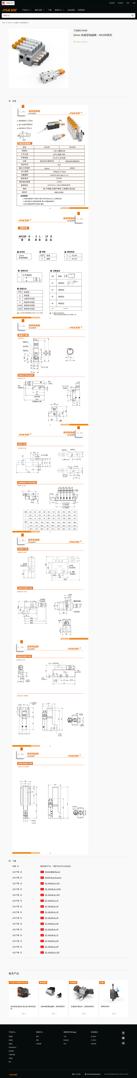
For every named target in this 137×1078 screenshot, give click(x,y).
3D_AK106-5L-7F (51, 935)
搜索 (132, 15)
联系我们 (120, 3)
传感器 (11, 1058)
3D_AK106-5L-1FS (52, 883)
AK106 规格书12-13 (52, 872)
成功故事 (38, 1044)
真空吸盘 (11, 1051)
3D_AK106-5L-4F (52, 918)
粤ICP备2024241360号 (94, 1074)
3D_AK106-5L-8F (52, 941)
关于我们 (93, 1040)
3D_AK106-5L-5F (52, 929)
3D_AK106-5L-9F (52, 947)
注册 (134, 3)
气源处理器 (12, 1054)
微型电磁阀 (24, 22)
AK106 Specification (53, 878)
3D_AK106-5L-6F (52, 924)
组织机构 (93, 1044)
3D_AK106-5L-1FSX (53, 889)
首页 (3, 22)
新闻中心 (58, 10)
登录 (128, 3)
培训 (65, 1044)
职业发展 (112, 3)
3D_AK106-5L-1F (51, 901)
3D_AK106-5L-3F (52, 912)
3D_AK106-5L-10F (52, 952)
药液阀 (11, 1040)
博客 (37, 1040)
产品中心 (25, 10)
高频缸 (11, 1044)
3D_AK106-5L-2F (52, 906)
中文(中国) (77, 1074)
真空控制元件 (12, 1047)
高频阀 (16, 22)
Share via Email (81, 42)
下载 (49, 10)
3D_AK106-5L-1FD (52, 895)
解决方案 (38, 10)
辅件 (10, 1062)
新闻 (37, 1036)
